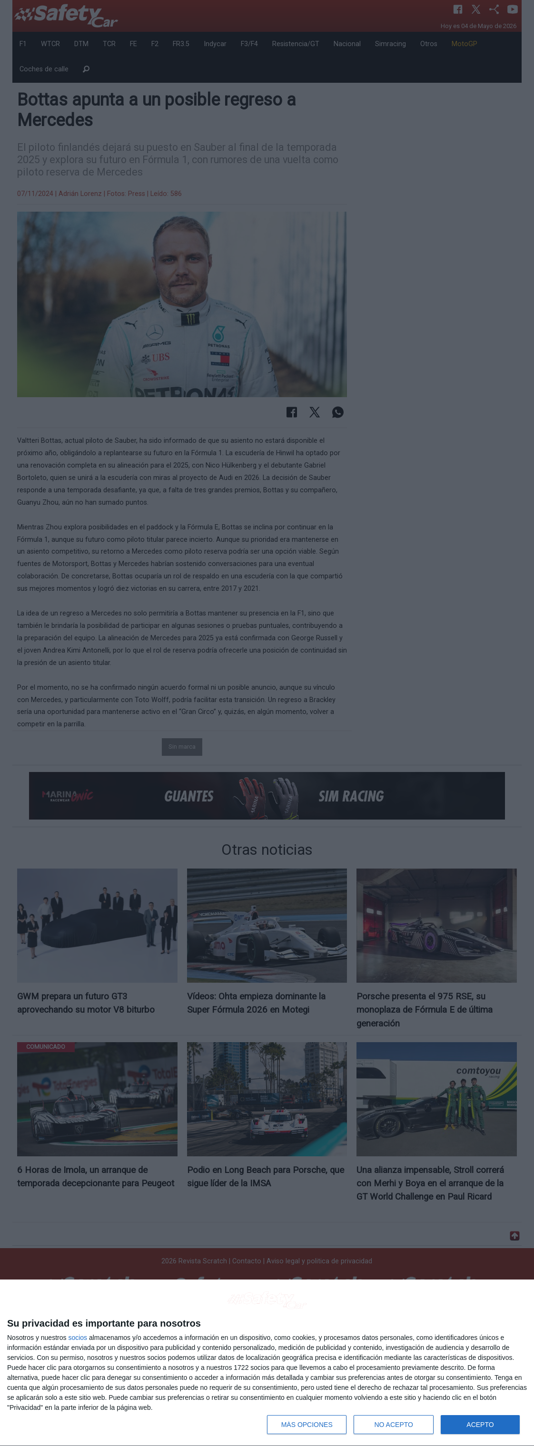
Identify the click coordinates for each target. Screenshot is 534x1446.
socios (77, 1337)
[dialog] (267, 1363)
